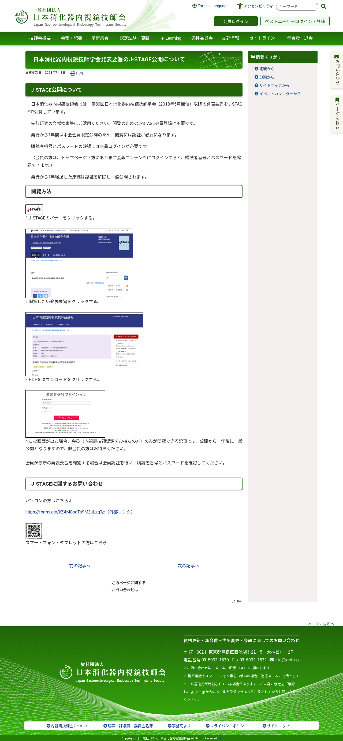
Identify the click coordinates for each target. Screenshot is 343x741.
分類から (266, 77)
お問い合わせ (337, 70)
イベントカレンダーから (280, 94)
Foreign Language (210, 5)
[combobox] (297, 6)
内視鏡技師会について (67, 726)
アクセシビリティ (258, 6)
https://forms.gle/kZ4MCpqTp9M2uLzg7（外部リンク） (80, 512)
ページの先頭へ (321, 624)
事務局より (179, 726)
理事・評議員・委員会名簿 (128, 726)
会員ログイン (236, 21)
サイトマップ (275, 726)
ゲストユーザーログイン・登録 (295, 21)
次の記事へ (188, 565)
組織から (266, 69)
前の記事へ (80, 565)
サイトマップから (274, 85)
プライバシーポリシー (226, 726)
